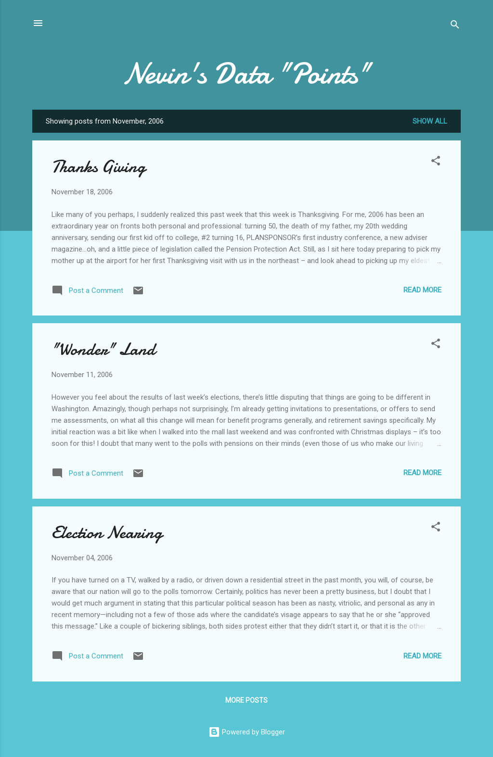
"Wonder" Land (103, 349)
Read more (422, 290)
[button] (435, 162)
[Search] (455, 26)
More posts (246, 700)
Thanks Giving (98, 166)
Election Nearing (107, 532)
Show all (430, 121)
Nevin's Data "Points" (246, 73)
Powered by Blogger (246, 732)
